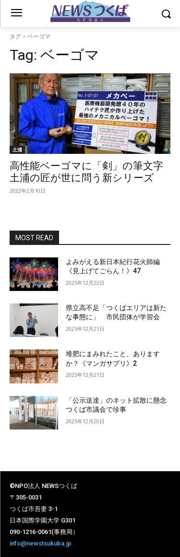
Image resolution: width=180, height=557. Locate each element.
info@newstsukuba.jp (41, 543)
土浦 (17, 149)
